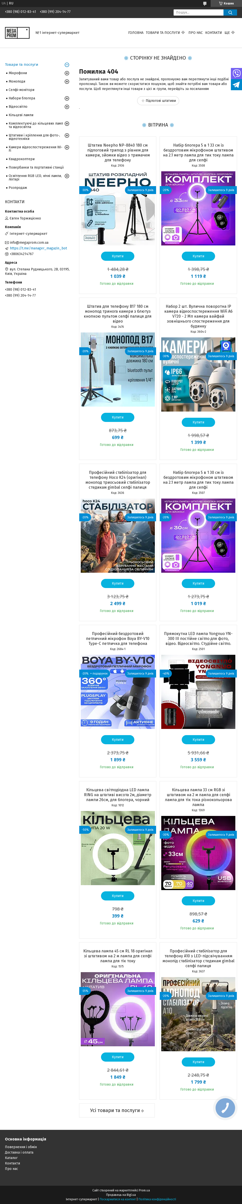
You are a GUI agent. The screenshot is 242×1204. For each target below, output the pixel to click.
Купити (117, 256)
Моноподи (17, 81)
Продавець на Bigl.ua (121, 1195)
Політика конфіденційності (157, 1199)
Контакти (213, 33)
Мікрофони (18, 73)
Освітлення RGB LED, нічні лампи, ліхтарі (35, 177)
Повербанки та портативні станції (36, 167)
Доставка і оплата (19, 1152)
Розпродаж (18, 188)
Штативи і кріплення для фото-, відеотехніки (34, 137)
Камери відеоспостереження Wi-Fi (35, 149)
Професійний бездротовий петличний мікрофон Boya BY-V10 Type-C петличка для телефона (117, 638)
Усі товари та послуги (115, 1110)
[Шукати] (230, 12)
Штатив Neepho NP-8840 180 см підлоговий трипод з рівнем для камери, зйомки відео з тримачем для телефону (117, 152)
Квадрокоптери (22, 159)
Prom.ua (144, 1190)
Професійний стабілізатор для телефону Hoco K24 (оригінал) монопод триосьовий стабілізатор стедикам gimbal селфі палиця (117, 480)
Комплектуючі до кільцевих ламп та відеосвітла (36, 125)
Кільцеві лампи (21, 115)
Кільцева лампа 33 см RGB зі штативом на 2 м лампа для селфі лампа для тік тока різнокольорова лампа (198, 797)
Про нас (195, 33)
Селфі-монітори (21, 90)
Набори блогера (22, 98)
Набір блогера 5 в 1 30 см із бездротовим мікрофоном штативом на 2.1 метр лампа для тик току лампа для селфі (198, 480)
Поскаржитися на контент (118, 1199)
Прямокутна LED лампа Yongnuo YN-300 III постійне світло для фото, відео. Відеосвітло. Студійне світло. (198, 638)
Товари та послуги (163, 33)
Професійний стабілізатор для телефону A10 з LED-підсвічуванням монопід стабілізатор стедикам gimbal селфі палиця (198, 958)
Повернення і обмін (21, 1147)
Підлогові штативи (161, 101)
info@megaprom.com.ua (29, 243)
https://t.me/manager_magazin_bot (38, 248)
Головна (135, 33)
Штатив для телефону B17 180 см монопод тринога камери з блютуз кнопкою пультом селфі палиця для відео (118, 314)
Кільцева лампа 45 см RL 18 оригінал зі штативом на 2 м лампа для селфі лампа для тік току (117, 956)
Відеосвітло (18, 107)
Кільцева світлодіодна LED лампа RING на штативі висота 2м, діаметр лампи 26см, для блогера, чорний (117, 795)
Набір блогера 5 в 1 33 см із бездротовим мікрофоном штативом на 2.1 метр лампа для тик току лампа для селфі (198, 152)
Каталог (11, 1158)
